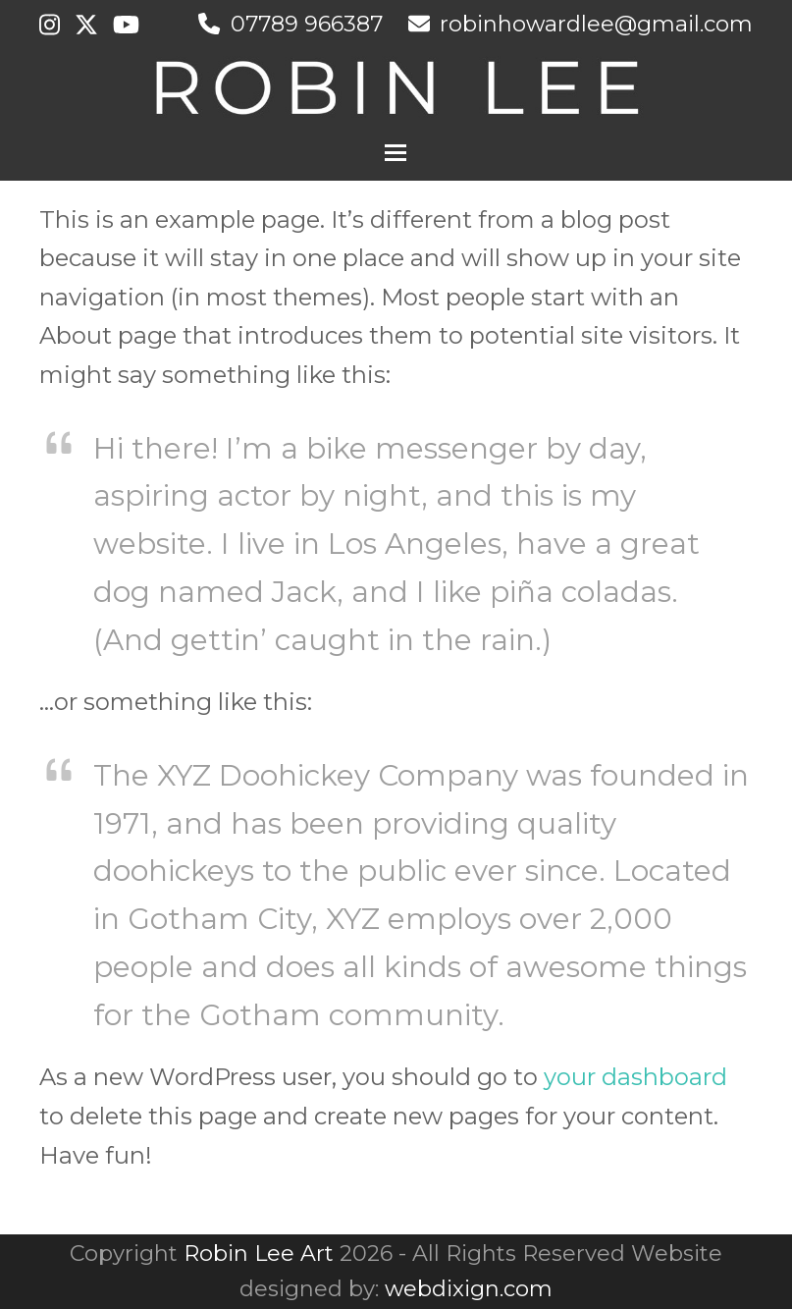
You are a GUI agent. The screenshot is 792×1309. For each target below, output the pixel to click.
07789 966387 (307, 24)
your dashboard (635, 1077)
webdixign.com (469, 1289)
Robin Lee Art (259, 1253)
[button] (395, 152)
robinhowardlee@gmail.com (596, 24)
